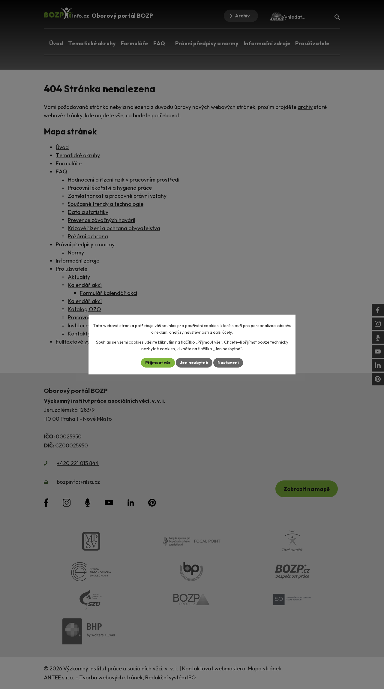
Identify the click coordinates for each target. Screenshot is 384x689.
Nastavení (228, 362)
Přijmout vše (158, 362)
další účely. (223, 332)
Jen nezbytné (194, 362)
